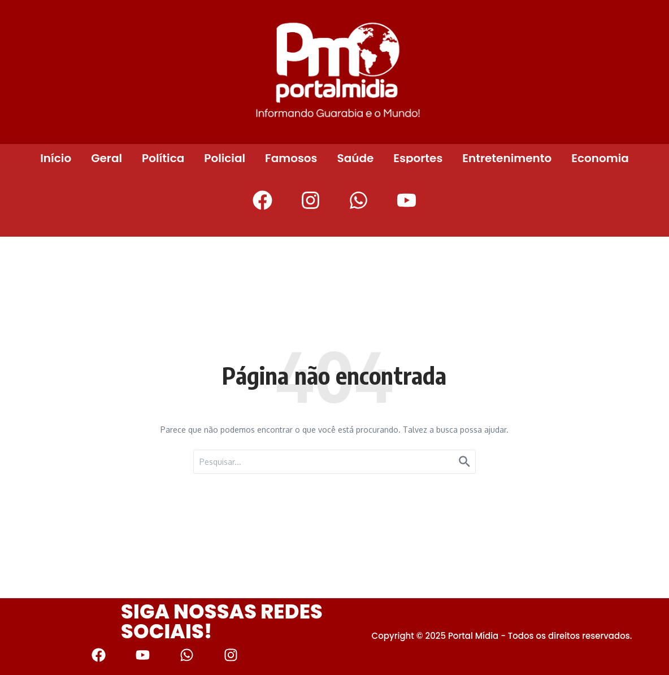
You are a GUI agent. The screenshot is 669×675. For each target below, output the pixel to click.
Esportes (417, 158)
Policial (224, 158)
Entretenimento (506, 158)
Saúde (355, 158)
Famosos (291, 158)
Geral (106, 158)
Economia (600, 158)
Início (55, 158)
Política (163, 158)
